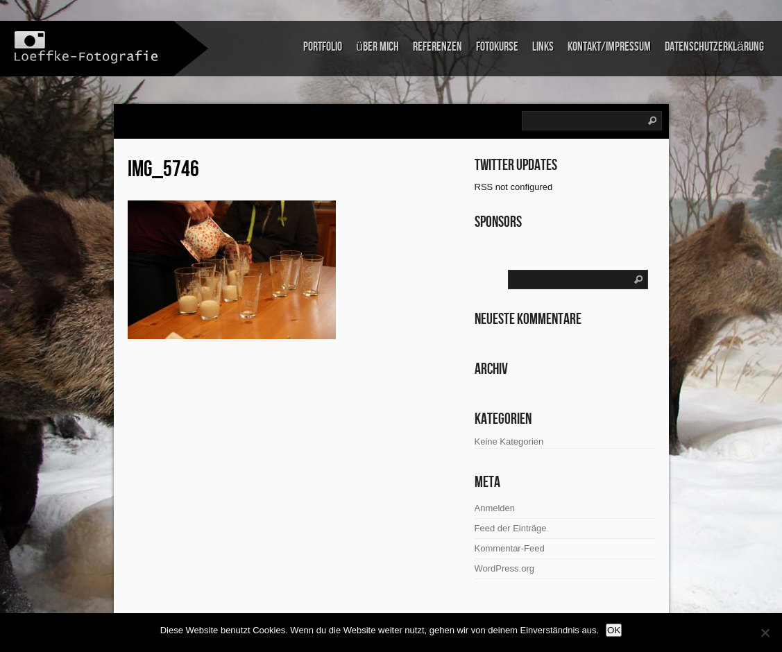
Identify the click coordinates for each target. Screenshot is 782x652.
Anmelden (495, 508)
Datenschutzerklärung (714, 47)
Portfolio (322, 47)
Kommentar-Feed (510, 548)
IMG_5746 (163, 169)
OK (613, 630)
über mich (377, 47)
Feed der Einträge (511, 528)
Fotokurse (497, 47)
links (543, 47)
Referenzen (437, 47)
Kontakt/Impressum (609, 47)
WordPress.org (504, 568)
